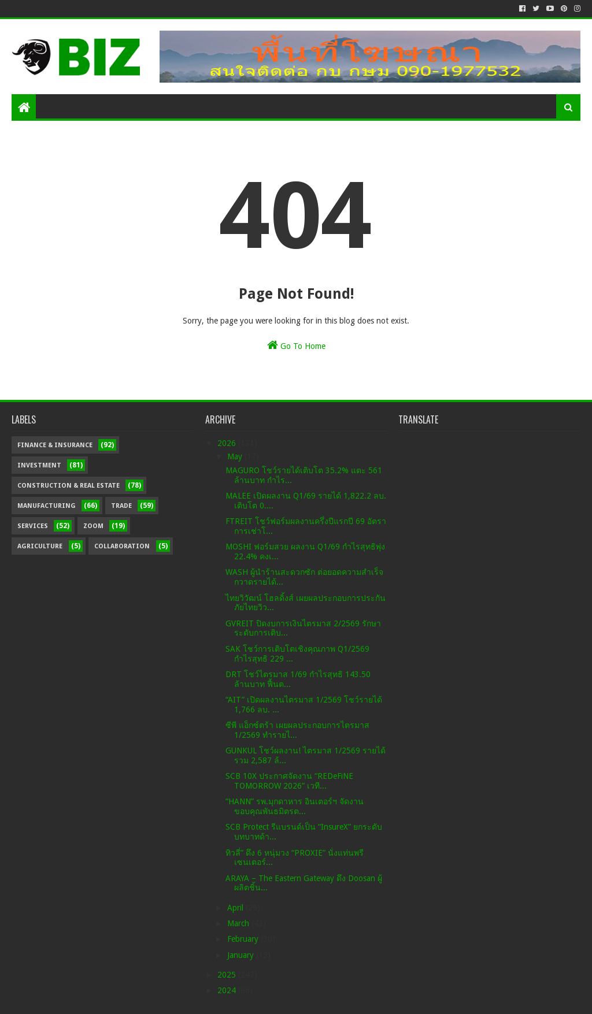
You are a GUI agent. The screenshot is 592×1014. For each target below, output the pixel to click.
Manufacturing (46, 506)
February (244, 939)
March (239, 923)
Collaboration (122, 546)
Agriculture (39, 546)
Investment (39, 465)
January (241, 955)
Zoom (93, 526)
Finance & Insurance (54, 445)
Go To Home (296, 345)
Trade (121, 506)
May (236, 456)
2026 (227, 443)
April (236, 907)
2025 (227, 974)
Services (32, 526)
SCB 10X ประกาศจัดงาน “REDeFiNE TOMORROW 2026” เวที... (289, 780)
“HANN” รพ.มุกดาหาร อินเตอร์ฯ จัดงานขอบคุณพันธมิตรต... (294, 806)
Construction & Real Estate (68, 485)
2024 (227, 990)
